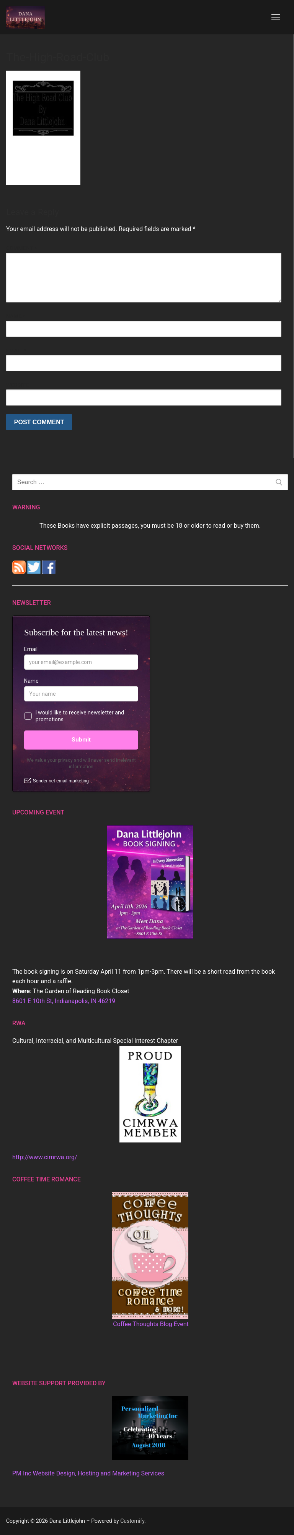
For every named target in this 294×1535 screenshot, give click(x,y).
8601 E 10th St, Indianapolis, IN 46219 (63, 1001)
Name (16, 316)
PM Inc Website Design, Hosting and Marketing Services (88, 1473)
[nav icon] (275, 17)
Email (16, 350)
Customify (132, 1521)
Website (17, 385)
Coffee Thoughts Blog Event (151, 1324)
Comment (21, 248)
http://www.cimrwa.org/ (44, 1157)
